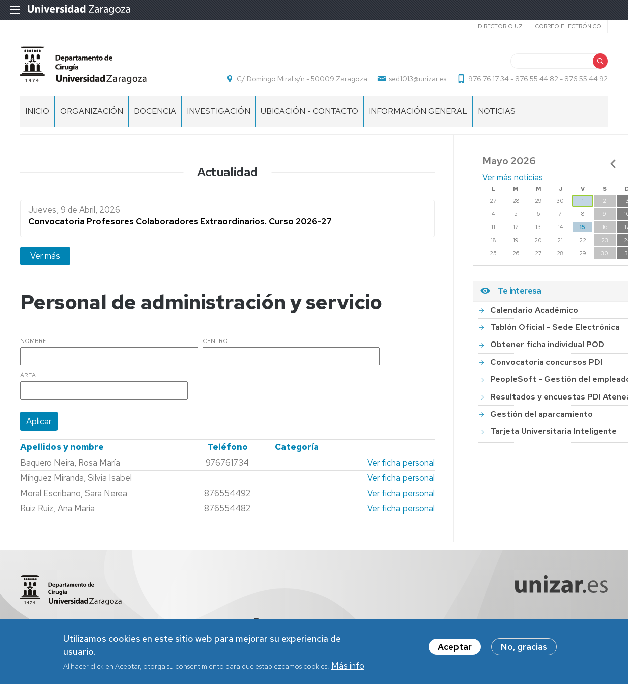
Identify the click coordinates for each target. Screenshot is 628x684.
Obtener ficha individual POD (547, 344)
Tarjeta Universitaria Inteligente (553, 431)
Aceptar (455, 648)
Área (28, 375)
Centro (215, 341)
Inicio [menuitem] (37, 111)
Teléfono (227, 446)
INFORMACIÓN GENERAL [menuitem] (418, 111)
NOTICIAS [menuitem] (497, 111)
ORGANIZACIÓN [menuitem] (91, 111)
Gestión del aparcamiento (541, 414)
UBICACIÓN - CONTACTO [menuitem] (309, 111)
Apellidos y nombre (62, 446)
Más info (347, 667)
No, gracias (524, 648)
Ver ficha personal (401, 462)
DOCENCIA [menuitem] (155, 111)
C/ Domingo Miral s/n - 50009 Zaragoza (302, 78)
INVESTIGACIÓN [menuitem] (218, 111)
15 (582, 227)
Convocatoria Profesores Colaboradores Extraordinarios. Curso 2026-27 (180, 221)
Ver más (45, 255)
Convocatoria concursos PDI (546, 362)
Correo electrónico (568, 26)
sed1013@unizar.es (417, 78)
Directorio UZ (500, 26)
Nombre (33, 341)
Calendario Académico (534, 310)
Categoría (297, 446)
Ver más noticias (512, 177)
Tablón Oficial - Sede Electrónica (555, 327)
